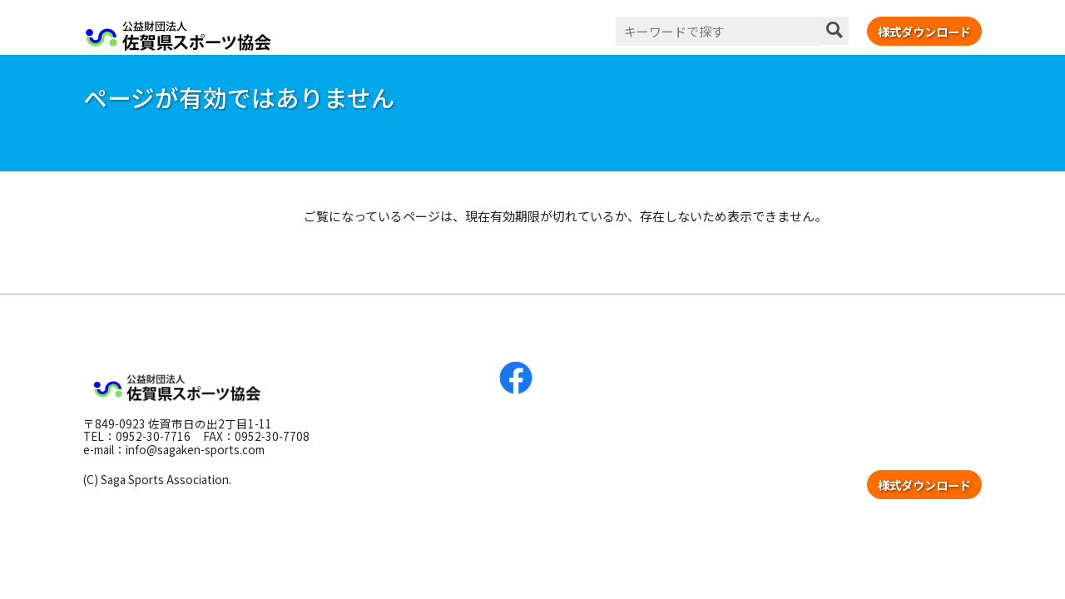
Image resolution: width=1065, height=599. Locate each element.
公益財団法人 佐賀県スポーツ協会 (179, 36)
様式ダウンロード (924, 31)
